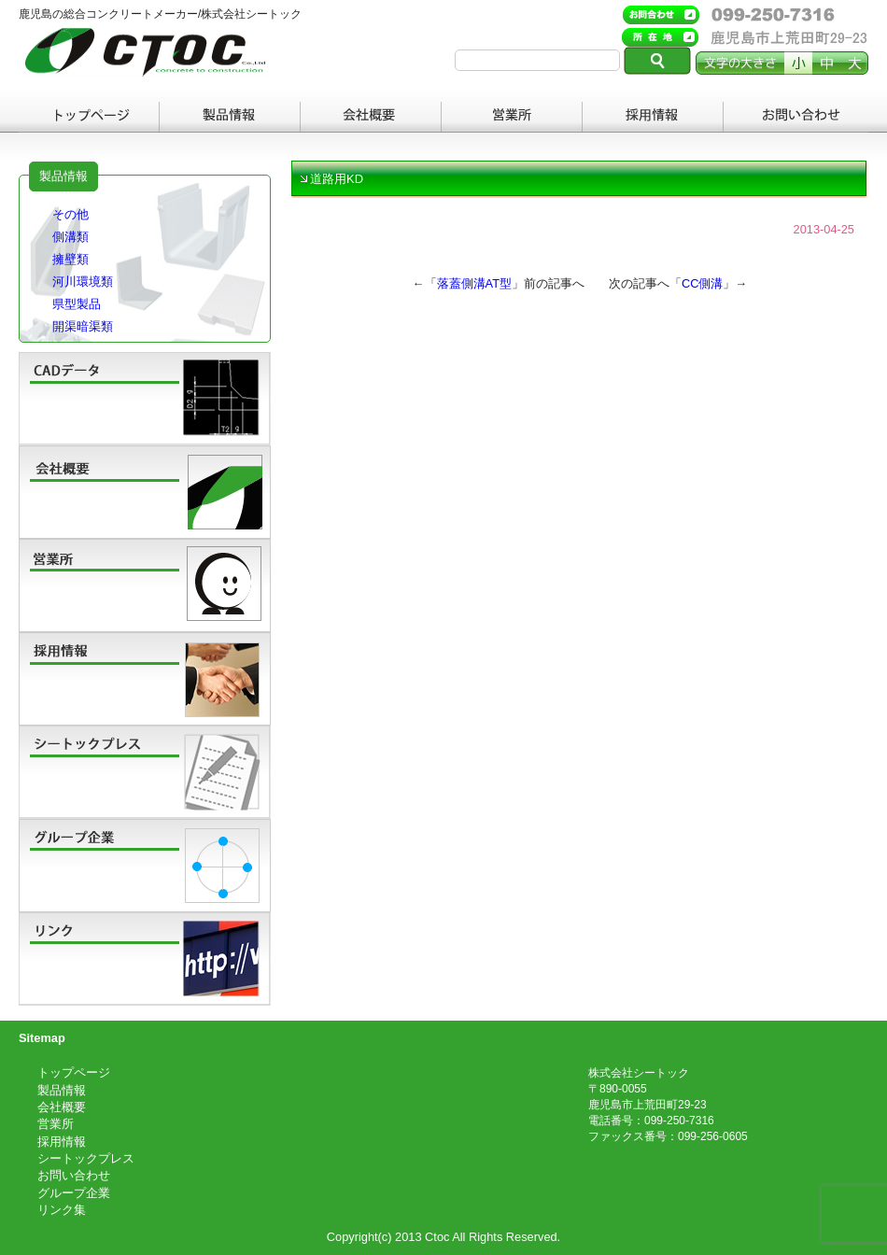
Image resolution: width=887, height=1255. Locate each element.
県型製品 (76, 304)
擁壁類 (70, 259)
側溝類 (70, 237)
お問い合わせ (794, 117)
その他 (70, 214)
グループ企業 (73, 1193)
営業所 (512, 117)
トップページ (89, 117)
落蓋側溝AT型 (474, 283)
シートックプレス (85, 1158)
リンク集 (61, 1210)
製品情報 (230, 117)
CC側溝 (702, 283)
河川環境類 (82, 282)
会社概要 (371, 117)
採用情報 (653, 117)
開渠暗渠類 (82, 326)
